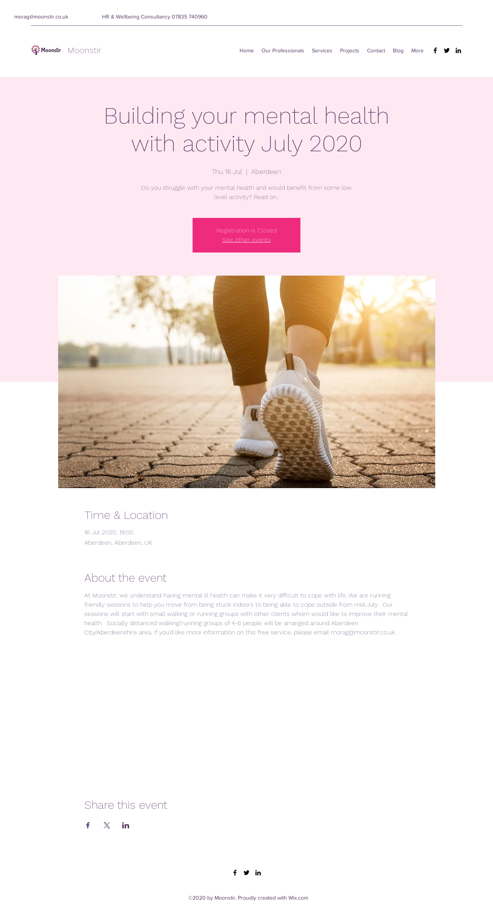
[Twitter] (447, 50)
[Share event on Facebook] (88, 825)
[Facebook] (435, 50)
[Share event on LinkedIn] (125, 825)
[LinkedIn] (458, 50)
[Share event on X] (107, 825)
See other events (246, 239)
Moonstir (84, 50)
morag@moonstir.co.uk (41, 16)
